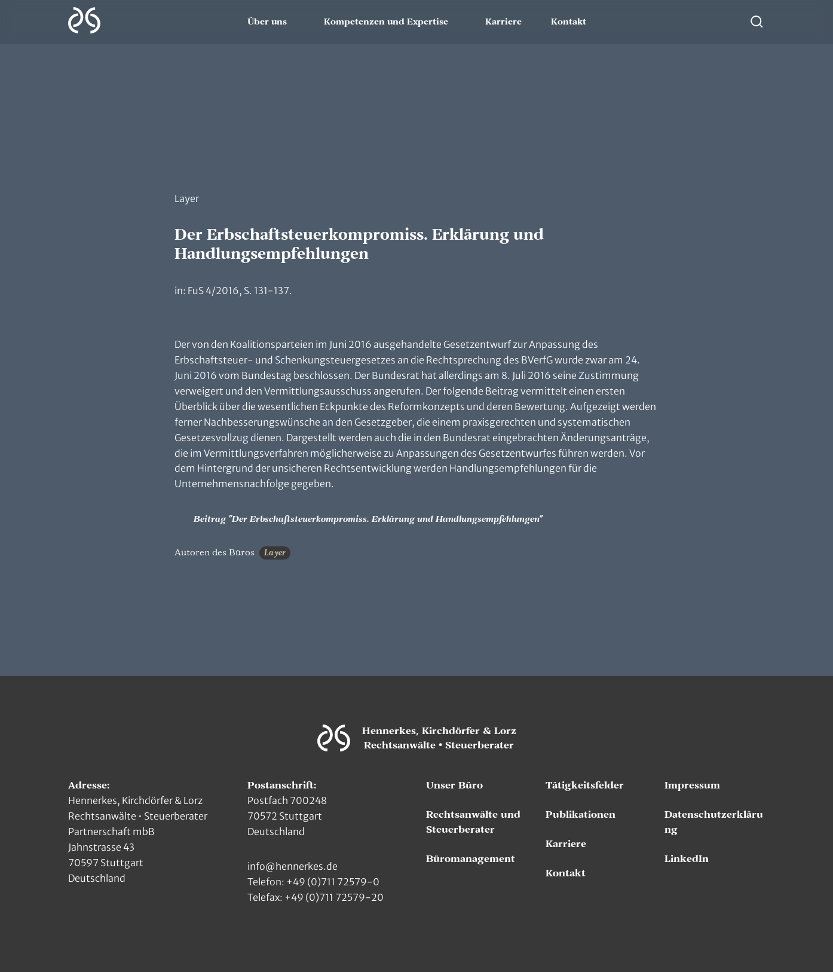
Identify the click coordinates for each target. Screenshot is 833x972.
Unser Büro (454, 785)
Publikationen (580, 814)
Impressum (692, 785)
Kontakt (568, 22)
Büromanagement (470, 859)
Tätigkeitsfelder (585, 785)
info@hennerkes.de (292, 866)
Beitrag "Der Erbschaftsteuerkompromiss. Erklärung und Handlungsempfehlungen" (358, 519)
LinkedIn (686, 859)
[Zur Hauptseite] (84, 20)
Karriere (503, 22)
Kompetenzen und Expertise (386, 22)
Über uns (267, 22)
